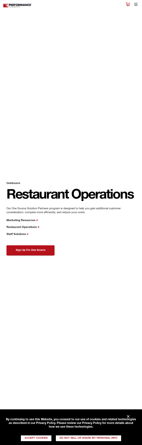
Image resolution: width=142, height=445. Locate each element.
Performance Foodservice (18, 6)
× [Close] (128, 417)
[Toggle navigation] (136, 5)
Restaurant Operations (21, 227)
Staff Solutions (16, 234)
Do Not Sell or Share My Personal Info (88, 438)
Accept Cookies (36, 438)
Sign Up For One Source (30, 250)
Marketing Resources (20, 220)
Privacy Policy (45, 423)
